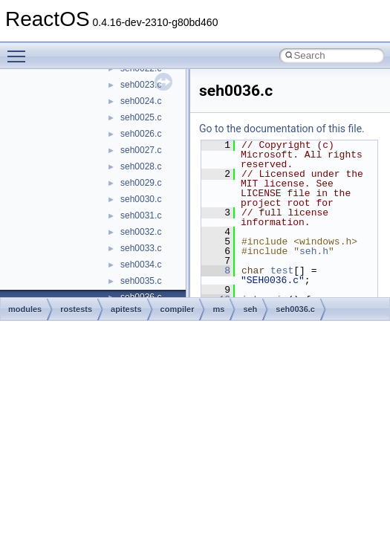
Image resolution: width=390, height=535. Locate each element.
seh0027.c (140, 150)
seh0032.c (140, 232)
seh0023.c (140, 85)
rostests (76, 309)
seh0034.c (140, 264)
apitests (126, 309)
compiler (177, 309)
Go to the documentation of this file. (282, 128)
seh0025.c (140, 117)
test (281, 270)
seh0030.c (140, 199)
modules (25, 309)
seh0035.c (140, 281)
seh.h (313, 251)
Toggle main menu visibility (20, 49)
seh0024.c (140, 101)
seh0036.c (295, 309)
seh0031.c (140, 215)
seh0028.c (140, 166)
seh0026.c (140, 134)
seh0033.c (140, 248)
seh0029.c (140, 183)
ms (218, 309)
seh (250, 309)
